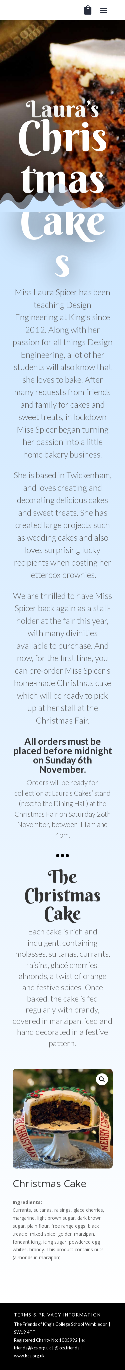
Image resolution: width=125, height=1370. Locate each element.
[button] (102, 1079)
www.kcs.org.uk (29, 1355)
